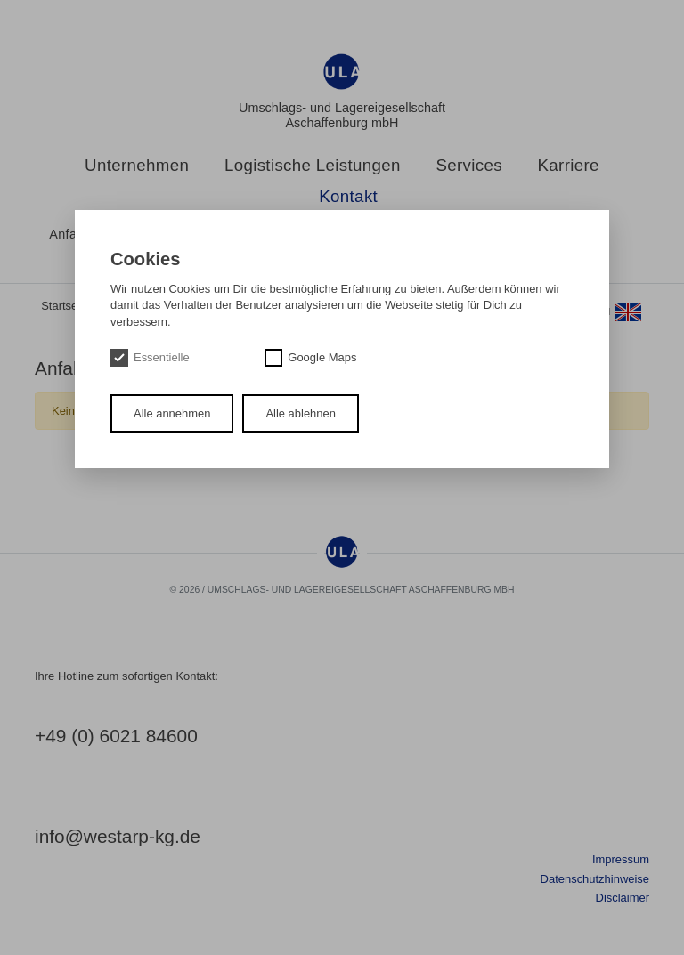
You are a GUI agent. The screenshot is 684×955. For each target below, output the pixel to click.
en (620, 312)
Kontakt (348, 197)
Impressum (620, 859)
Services (469, 165)
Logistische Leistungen (312, 165)
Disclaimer (622, 897)
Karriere (568, 165)
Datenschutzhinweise (595, 879)
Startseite (65, 305)
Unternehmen (137, 165)
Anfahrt (71, 234)
